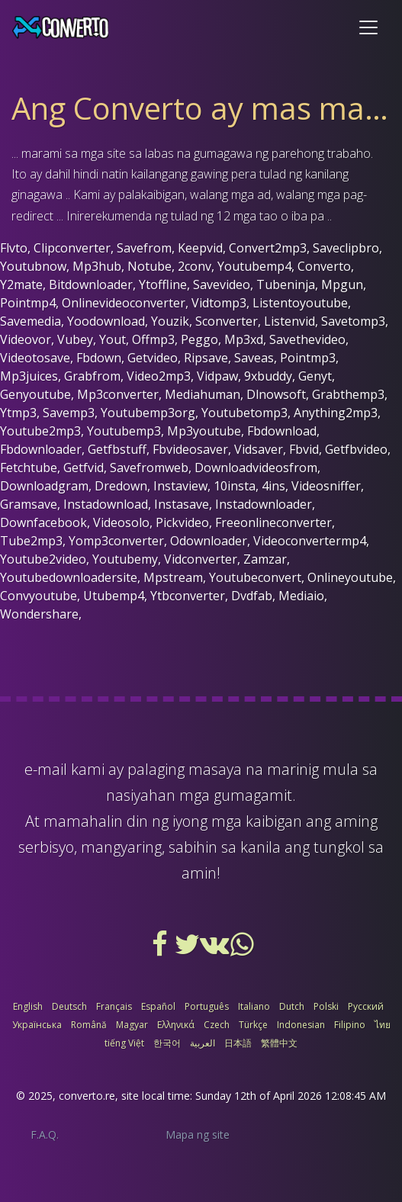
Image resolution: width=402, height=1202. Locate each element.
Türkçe (253, 1024)
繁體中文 (279, 1042)
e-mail (45, 769)
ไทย (383, 1024)
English (28, 1006)
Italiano (254, 1006)
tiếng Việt (124, 1042)
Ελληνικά (176, 1024)
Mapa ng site (198, 1134)
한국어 (167, 1042)
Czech (217, 1024)
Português (207, 1006)
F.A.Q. (45, 1134)
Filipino (349, 1024)
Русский (366, 1006)
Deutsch (69, 1006)
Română (89, 1024)
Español (158, 1006)
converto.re (87, 1095)
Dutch (291, 1006)
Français (114, 1006)
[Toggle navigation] (368, 27)
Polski (326, 1006)
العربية (202, 1042)
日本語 (238, 1042)
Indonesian (301, 1024)
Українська (37, 1024)
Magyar (132, 1024)
